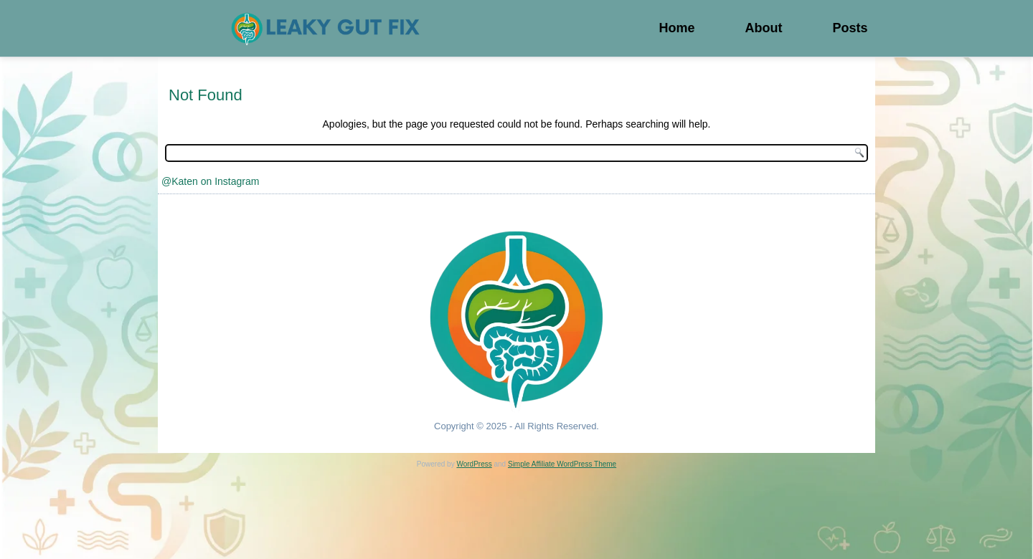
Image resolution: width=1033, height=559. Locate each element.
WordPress (473, 464)
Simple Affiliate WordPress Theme (562, 464)
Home (676, 28)
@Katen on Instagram (210, 181)
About (763, 28)
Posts (849, 28)
